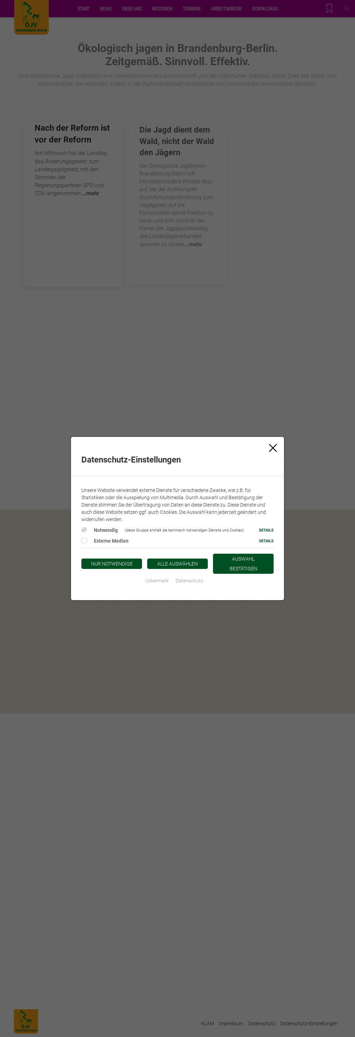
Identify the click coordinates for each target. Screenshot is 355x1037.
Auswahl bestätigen (243, 563)
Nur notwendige (112, 564)
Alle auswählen (177, 564)
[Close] (273, 448)
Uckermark (157, 581)
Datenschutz (189, 581)
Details (266, 530)
